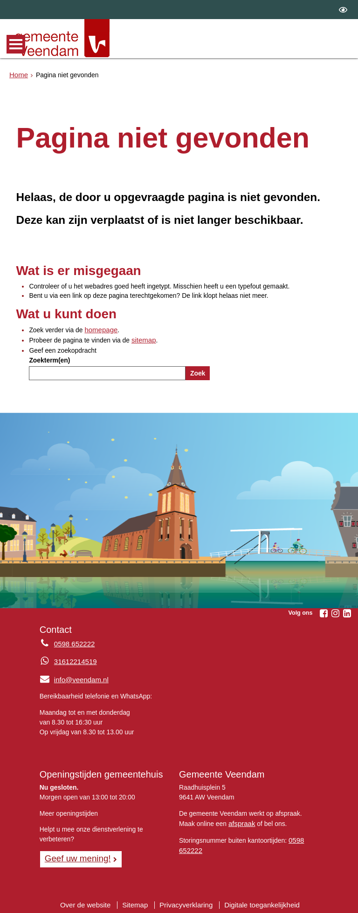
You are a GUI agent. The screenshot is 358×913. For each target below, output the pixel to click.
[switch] (343, 9)
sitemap (142, 339)
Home (18, 74)
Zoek (197, 371)
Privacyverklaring (186, 901)
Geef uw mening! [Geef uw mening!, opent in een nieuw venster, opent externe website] (75, 855)
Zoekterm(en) (49, 358)
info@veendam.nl (72, 677)
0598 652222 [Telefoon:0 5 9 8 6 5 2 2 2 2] (73, 642)
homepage (99, 329)
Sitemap (138, 901)
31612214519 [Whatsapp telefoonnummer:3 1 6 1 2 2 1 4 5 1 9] (74, 660)
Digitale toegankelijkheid (257, 901)
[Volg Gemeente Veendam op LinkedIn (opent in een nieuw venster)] (347, 612)
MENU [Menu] (16, 44)
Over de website (91, 901)
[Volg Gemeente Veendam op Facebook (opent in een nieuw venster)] (323, 612)
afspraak (240, 820)
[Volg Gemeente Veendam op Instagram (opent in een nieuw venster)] (335, 612)
